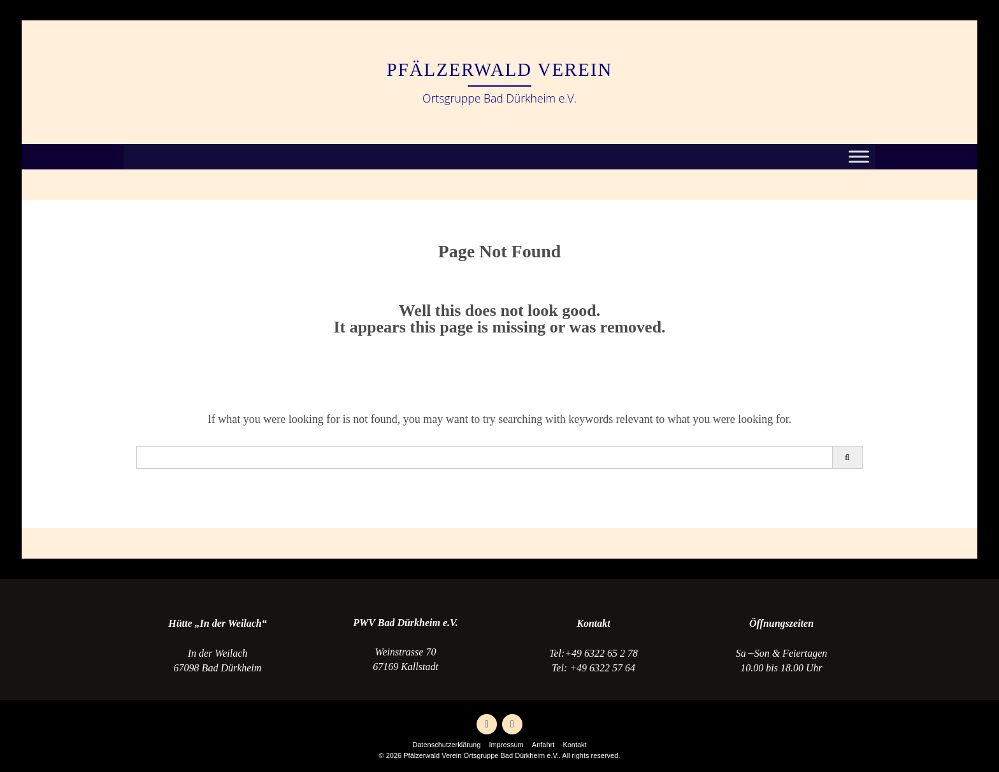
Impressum (506, 744)
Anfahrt (543, 744)
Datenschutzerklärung (446, 744)
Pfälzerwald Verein (500, 69)
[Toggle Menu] (859, 157)
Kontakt (574, 744)
